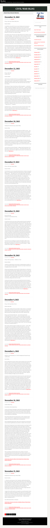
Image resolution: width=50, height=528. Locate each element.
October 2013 (36, 59)
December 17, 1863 (12, 162)
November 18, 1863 (12, 400)
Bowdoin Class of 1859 (12, 62)
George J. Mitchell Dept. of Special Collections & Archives (14, 2)
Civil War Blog (25, 8)
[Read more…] (18, 57)
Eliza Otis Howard (26, 293)
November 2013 (37, 57)
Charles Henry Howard (19, 62)
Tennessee (10, 63)
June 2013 (36, 68)
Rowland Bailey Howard (8, 205)
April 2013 (36, 73)
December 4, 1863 (12, 351)
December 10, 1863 (12, 255)
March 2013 (36, 76)
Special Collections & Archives (39, 32)
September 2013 (37, 61)
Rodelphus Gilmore (8, 156)
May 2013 (36, 71)
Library (2, 2)
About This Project (37, 29)
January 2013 (36, 80)
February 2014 (36, 52)
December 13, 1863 (12, 211)
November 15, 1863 (12, 471)
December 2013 (37, 54)
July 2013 (35, 66)
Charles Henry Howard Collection (14, 61)
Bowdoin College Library (25, 521)
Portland (6, 465)
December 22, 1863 (12, 69)
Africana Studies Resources (39, 45)
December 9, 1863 (12, 300)
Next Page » (13, 514)
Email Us (27, 523)
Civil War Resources (37, 39)
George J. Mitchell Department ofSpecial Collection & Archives (25, 519)
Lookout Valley (26, 62)
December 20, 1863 (12, 121)
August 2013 (36, 64)
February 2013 (36, 78)
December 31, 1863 (12, 17)
